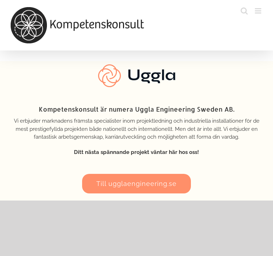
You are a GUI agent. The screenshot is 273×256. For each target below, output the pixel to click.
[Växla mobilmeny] (258, 11)
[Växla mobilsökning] (244, 11)
